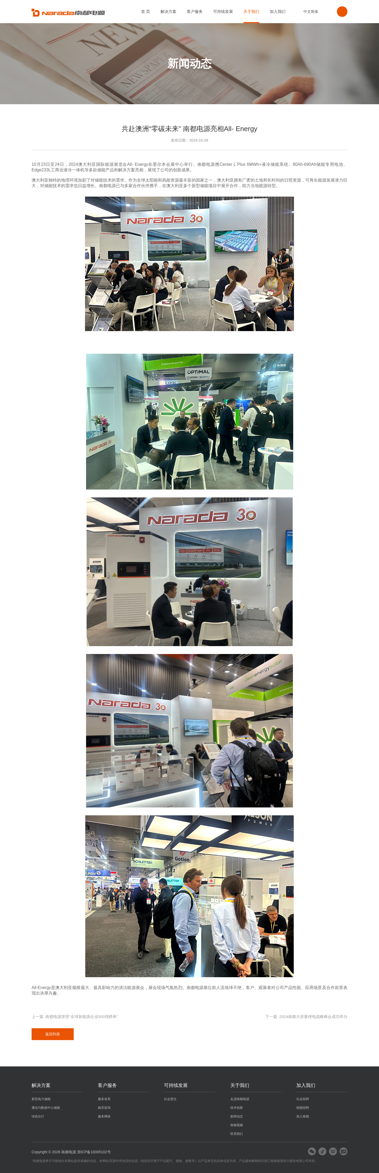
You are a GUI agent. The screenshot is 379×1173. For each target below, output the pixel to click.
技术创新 (236, 1108)
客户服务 (195, 11)
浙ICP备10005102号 (94, 1152)
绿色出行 (38, 1116)
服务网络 (104, 1116)
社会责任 (170, 1099)
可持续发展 (223, 11)
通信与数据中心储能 (46, 1108)
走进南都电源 (239, 1099)
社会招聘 (302, 1099)
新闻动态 (236, 1116)
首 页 (145, 11)
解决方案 (168, 11)
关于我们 (251, 11)
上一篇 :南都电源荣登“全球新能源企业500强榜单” (75, 1016)
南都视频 (236, 1125)
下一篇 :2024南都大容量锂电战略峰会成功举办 (306, 1016)
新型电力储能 (41, 1099)
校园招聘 (302, 1108)
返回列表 (52, 1034)
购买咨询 (104, 1108)
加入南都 (302, 1116)
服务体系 (104, 1099)
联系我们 (236, 1134)
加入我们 (278, 11)
